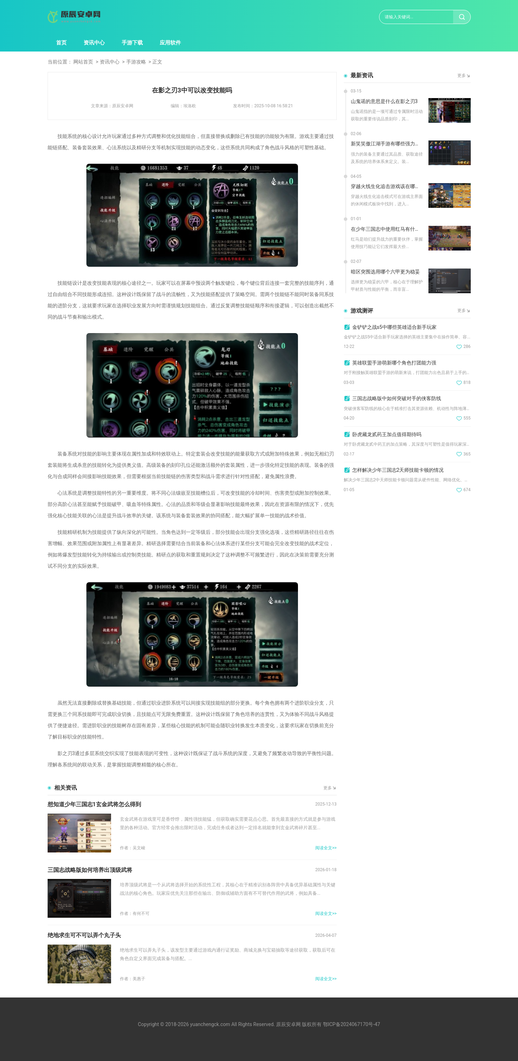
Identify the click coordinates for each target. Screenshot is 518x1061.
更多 (327, 787)
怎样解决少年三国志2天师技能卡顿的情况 (398, 470)
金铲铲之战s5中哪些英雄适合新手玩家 (394, 327)
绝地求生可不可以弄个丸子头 (84, 935)
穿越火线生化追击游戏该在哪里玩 (387, 186)
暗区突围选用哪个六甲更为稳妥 (385, 272)
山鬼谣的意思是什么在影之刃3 (384, 101)
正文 (157, 62)
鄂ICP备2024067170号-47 (351, 1024)
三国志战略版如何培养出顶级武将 (90, 870)
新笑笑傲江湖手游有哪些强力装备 (387, 143)
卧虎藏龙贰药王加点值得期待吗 (386, 434)
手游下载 (132, 43)
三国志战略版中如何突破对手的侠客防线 (396, 398)
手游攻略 (136, 62)
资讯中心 (94, 43)
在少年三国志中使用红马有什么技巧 (387, 229)
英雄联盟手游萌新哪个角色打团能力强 (394, 363)
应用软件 (170, 43)
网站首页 (83, 62)
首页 (61, 43)
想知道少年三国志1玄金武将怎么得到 (94, 804)
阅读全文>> (326, 847)
